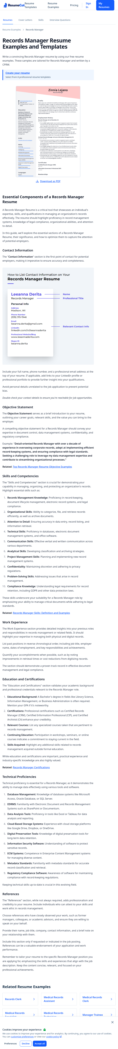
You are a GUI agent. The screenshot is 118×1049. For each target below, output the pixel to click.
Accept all (40, 1043)
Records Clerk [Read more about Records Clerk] (20, 999)
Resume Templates (31, 5)
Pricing (74, 5)
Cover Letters (25, 19)
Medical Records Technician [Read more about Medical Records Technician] (59, 1014)
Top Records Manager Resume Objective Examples (42, 466)
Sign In (88, 5)
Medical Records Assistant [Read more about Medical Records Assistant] (59, 999)
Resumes (7, 19)
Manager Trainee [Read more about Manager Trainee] (98, 1015)
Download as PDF (48, 181)
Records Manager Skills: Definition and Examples (41, 613)
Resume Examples (53, 5)
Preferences (10, 1043)
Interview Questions (60, 19)
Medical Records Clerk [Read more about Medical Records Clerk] (98, 999)
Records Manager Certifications (31, 767)
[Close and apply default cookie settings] (112, 1022)
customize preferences (22, 1036)
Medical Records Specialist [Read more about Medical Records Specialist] (20, 1014)
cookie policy (53, 1036)
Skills (41, 19)
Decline (26, 1043)
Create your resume (18, 73)
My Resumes (104, 5)
